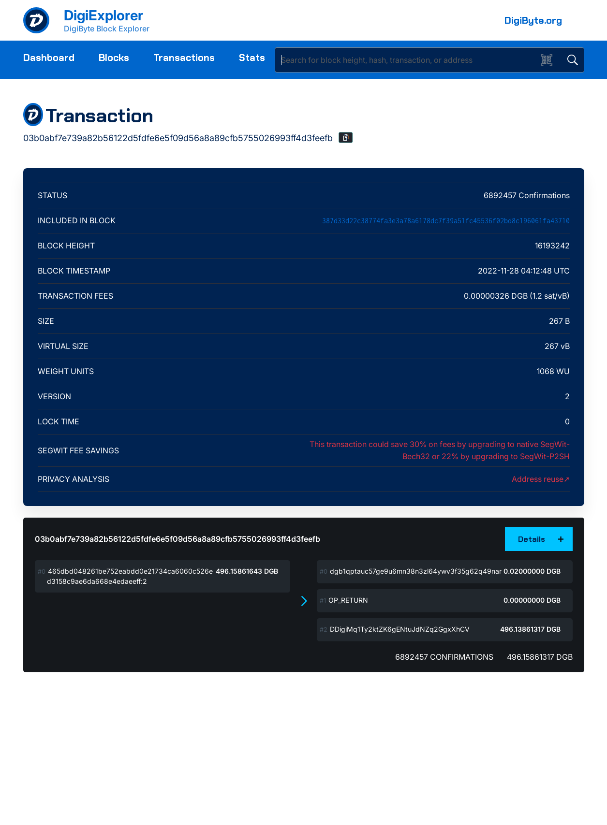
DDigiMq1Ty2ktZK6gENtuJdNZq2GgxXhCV (400, 629)
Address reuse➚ (541, 479)
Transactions (184, 57)
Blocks (114, 57)
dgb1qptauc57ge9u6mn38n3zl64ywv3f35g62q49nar (416, 571)
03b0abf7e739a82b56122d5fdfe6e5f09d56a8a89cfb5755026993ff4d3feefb (177, 539)
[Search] (408, 60)
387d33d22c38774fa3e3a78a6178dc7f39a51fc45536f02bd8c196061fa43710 (446, 221)
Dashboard (48, 57)
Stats (252, 57)
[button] (346, 137)
